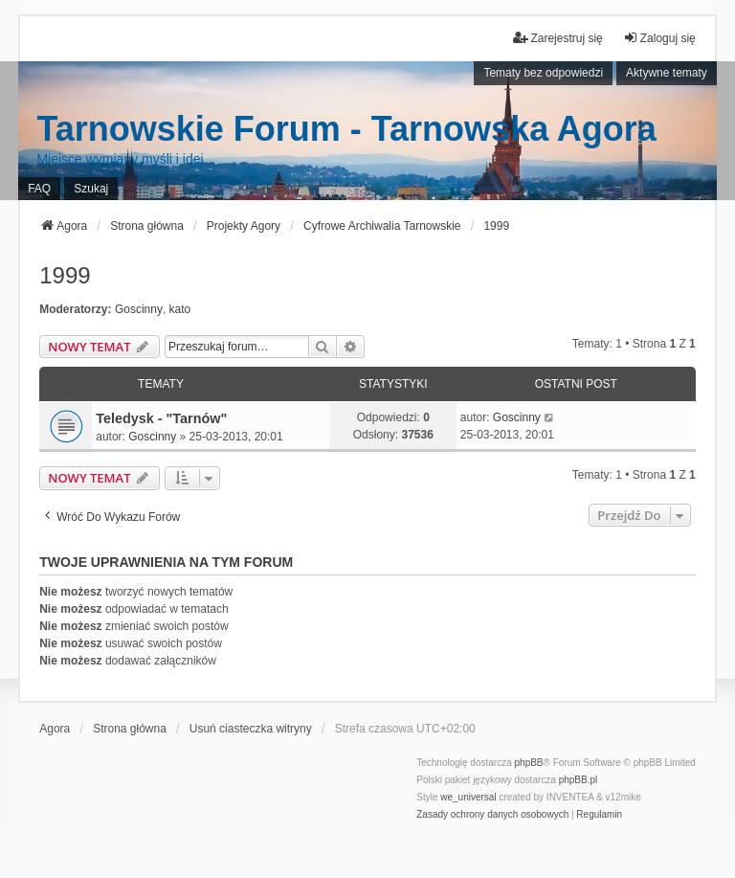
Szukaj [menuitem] (91, 188)
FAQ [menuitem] (39, 188)
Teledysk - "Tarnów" (161, 418)
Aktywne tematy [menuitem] (666, 72)
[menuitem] (492, 814)
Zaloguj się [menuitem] (659, 38)
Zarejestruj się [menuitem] (557, 38)
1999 (64, 275)
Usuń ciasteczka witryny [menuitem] (250, 728)
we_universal (468, 797)
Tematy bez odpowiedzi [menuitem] (543, 72)
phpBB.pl (578, 780)
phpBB (529, 762)
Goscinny (139, 309)
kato (180, 309)
